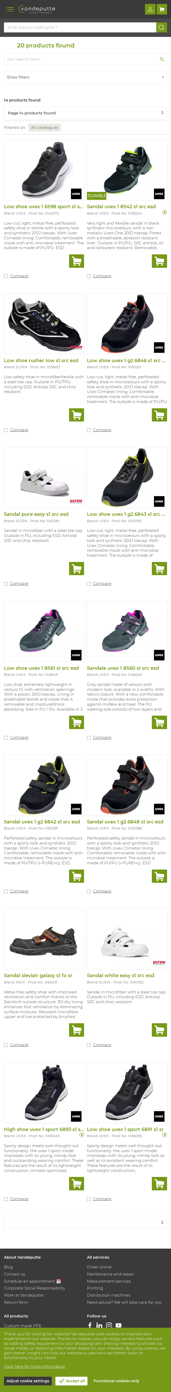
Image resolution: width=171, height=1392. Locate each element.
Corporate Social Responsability (34, 1288)
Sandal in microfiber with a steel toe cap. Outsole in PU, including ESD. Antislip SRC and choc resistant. (43, 535)
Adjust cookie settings (28, 1381)
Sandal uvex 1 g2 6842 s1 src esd (42, 822)
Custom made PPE (23, 1325)
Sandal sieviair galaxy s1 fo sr (38, 975)
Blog (8, 1266)
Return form (16, 1302)
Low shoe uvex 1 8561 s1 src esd (41, 668)
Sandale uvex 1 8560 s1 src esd (123, 668)
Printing (95, 1288)
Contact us (14, 1274)
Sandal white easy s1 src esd (120, 975)
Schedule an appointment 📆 (32, 1281)
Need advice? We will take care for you (124, 1302)
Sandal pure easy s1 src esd (36, 514)
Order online (99, 1266)
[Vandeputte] (36, 9)
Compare (19, 275)
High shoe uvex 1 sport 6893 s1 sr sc (46, 1129)
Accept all (75, 1381)
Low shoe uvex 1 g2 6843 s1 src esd (128, 514)
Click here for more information (34, 1366)
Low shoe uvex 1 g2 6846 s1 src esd (128, 360)
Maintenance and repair (110, 1274)
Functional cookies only (116, 1381)
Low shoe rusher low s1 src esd (41, 360)
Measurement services (109, 1281)
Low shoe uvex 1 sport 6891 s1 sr (125, 1129)
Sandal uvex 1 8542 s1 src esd (121, 207)
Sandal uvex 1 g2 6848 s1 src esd (125, 822)
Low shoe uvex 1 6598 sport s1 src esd (49, 207)
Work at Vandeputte (23, 1295)
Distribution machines (108, 1295)
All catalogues (44, 127)
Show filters (18, 77)
